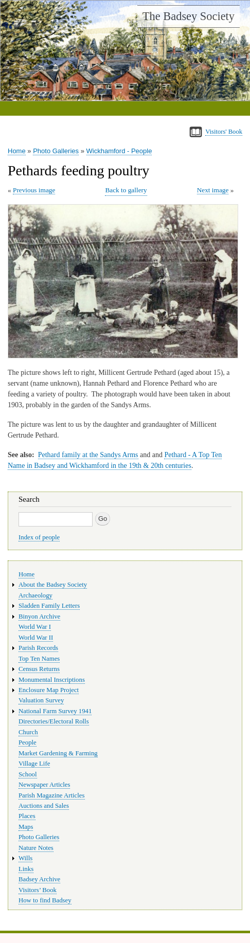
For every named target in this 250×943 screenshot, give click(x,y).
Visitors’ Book (38, 890)
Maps (26, 826)
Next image (213, 190)
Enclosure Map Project (49, 690)
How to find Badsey (45, 900)
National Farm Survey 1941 (55, 711)
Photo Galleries (56, 151)
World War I (35, 626)
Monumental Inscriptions (52, 679)
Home (17, 151)
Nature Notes (36, 847)
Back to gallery (126, 190)
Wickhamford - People (119, 151)
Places (27, 816)
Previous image (34, 190)
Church (28, 732)
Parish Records (38, 647)
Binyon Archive (39, 616)
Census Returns (39, 669)
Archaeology (35, 595)
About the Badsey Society (53, 584)
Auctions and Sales (44, 805)
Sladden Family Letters (49, 605)
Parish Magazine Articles (52, 795)
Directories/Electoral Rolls (54, 721)
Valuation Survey (41, 700)
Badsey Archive (39, 879)
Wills (25, 858)
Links (26, 869)
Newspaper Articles (44, 784)
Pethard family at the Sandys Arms (88, 455)
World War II (36, 637)
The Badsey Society (188, 16)
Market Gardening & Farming (58, 753)
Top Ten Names (39, 658)
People (28, 742)
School (28, 774)
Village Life (34, 763)
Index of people (39, 537)
